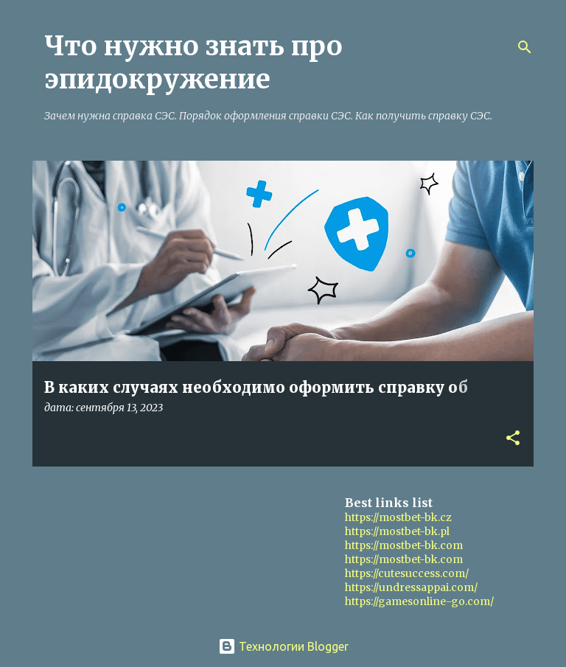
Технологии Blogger (283, 646)
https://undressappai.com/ (411, 587)
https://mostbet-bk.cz (398, 517)
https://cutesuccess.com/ (407, 573)
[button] (513, 439)
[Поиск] (525, 47)
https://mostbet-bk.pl (397, 531)
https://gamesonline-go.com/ (419, 601)
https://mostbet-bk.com (404, 545)
